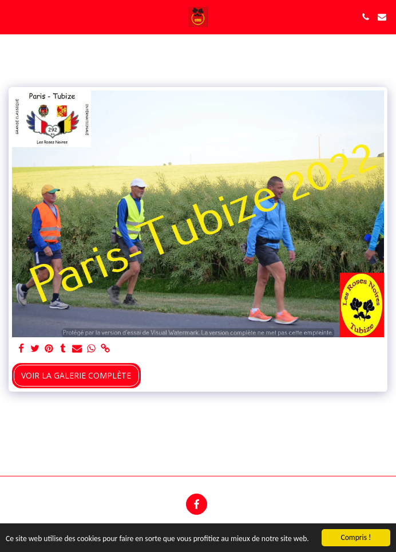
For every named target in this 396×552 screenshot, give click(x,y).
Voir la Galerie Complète (76, 375)
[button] (12, 16)
